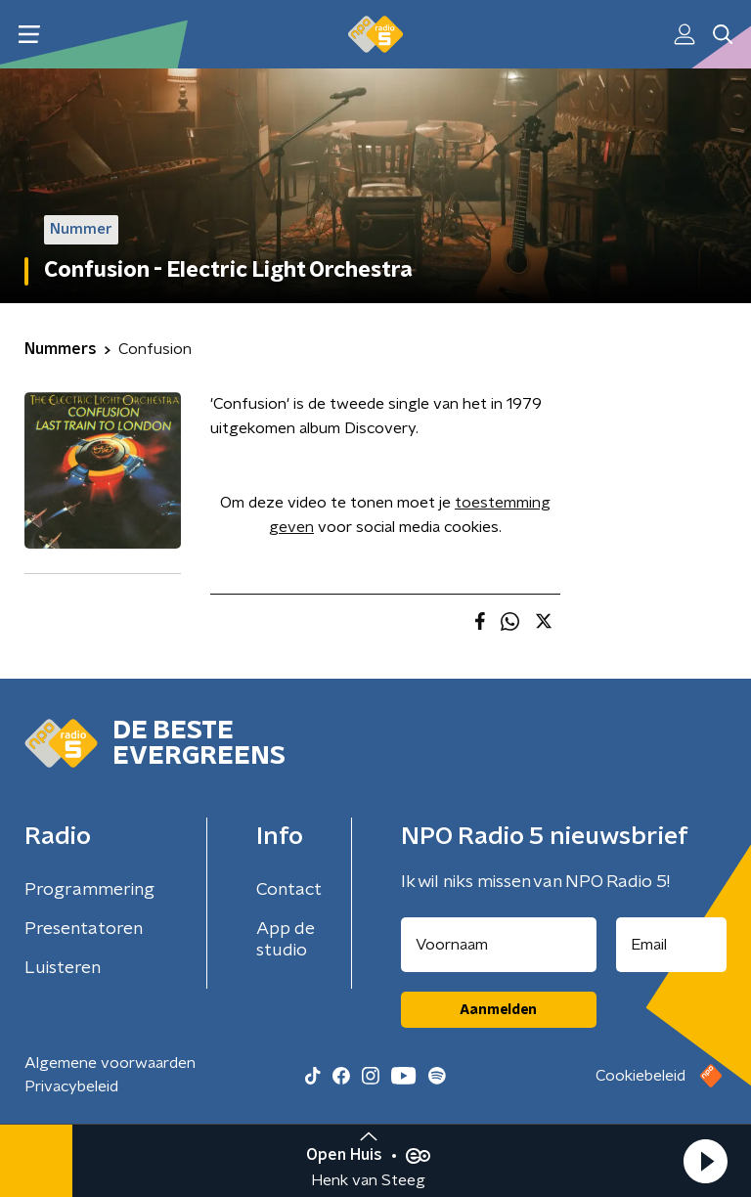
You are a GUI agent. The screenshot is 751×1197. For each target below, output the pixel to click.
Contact (289, 890)
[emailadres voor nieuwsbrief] (672, 944)
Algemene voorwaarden (110, 1063)
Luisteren (62, 968)
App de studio (285, 939)
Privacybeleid (71, 1086)
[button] (705, 1161)
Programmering (89, 890)
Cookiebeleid (640, 1076)
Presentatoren (83, 929)
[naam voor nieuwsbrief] (498, 944)
